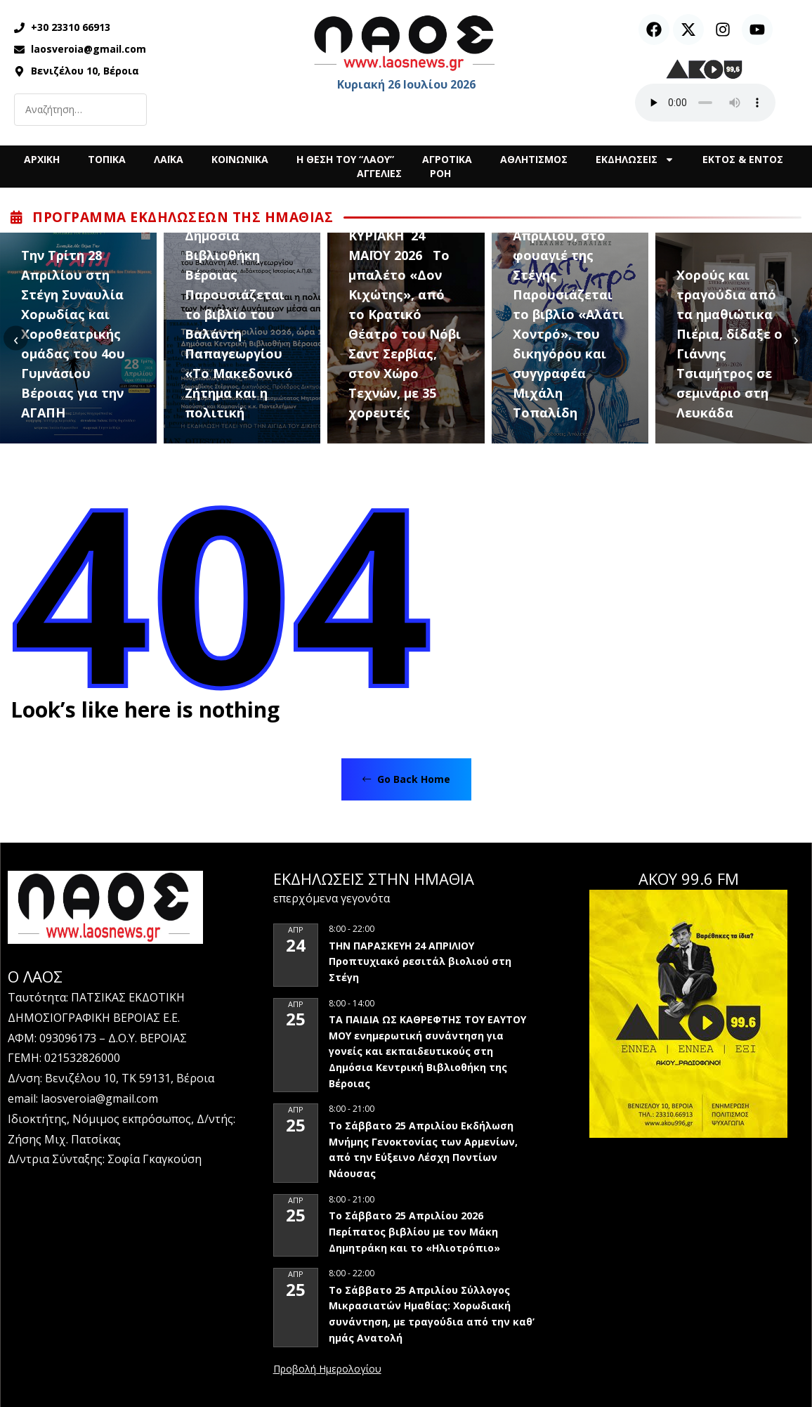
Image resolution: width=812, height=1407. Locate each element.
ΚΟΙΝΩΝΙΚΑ (239, 159)
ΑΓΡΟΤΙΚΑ (447, 159)
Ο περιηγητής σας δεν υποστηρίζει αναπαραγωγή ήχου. (705, 103)
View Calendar (327, 1369)
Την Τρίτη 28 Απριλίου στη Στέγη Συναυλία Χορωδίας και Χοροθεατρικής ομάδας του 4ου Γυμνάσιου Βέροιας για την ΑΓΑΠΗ (73, 334)
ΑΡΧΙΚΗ (42, 159)
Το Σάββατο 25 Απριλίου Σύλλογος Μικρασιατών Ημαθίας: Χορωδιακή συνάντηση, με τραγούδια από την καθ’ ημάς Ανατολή (432, 1313)
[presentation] (16, 338)
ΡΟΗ (440, 173)
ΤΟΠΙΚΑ (107, 159)
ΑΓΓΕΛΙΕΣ (379, 173)
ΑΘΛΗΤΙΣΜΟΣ (534, 159)
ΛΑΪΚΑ (168, 159)
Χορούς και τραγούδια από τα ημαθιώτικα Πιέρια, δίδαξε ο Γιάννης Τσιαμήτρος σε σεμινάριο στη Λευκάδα (729, 343)
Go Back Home (406, 779)
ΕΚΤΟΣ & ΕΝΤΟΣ (742, 159)
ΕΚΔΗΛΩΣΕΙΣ (635, 160)
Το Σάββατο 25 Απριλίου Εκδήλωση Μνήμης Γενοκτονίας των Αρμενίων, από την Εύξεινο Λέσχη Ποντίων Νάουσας (423, 1149)
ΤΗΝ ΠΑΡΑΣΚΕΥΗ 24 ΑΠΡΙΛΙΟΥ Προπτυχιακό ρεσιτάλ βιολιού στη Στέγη (420, 961)
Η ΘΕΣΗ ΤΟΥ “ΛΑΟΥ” (345, 159)
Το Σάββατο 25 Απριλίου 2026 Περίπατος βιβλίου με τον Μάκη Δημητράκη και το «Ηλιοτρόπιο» (414, 1231)
